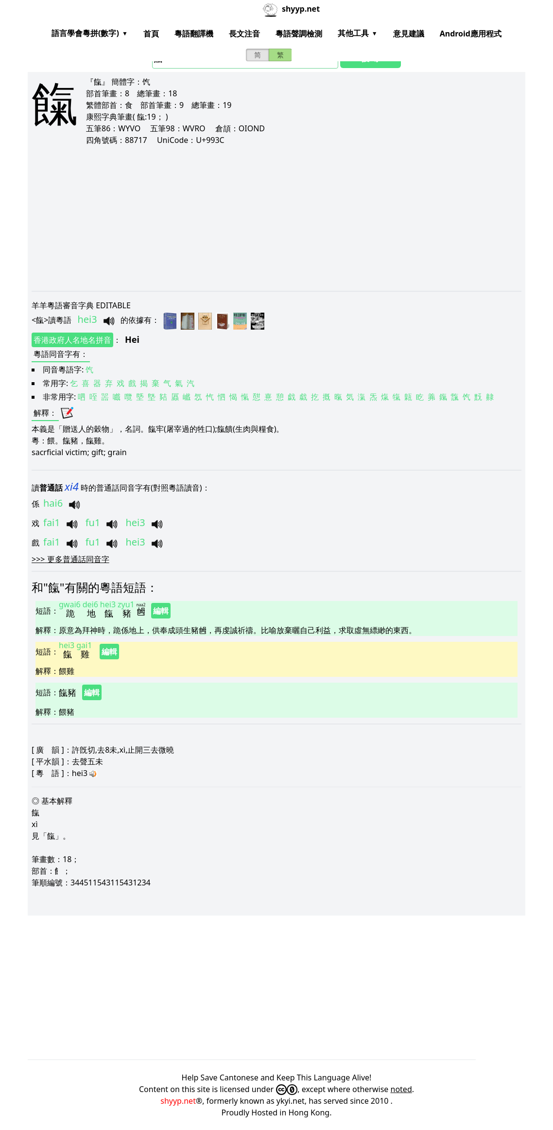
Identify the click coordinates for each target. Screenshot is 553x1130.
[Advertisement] (276, 218)
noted (401, 1089)
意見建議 (408, 33)
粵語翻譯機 (193, 33)
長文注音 (244, 33)
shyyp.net (178, 1100)
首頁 (151, 33)
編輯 (161, 610)
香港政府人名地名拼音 (72, 340)
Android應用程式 (470, 33)
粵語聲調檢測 (299, 33)
